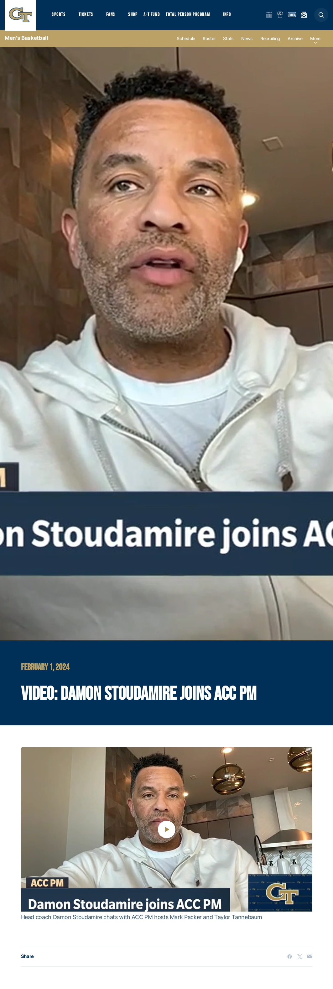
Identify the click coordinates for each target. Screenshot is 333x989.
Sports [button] (59, 16)
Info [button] (229, 16)
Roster (209, 41)
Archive (295, 41)
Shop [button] (134, 16)
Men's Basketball (26, 41)
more (315, 41)
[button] (321, 16)
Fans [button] (112, 16)
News (247, 41)
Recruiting (270, 41)
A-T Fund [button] (154, 16)
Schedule (186, 41)
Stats (228, 41)
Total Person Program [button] (190, 16)
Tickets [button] (86, 16)
